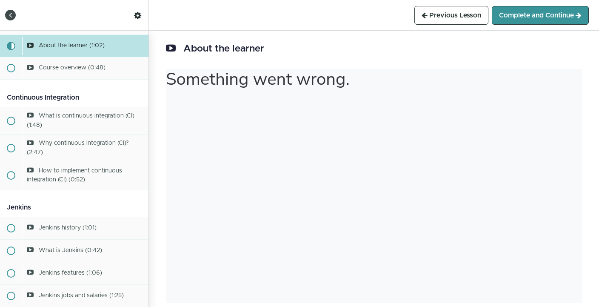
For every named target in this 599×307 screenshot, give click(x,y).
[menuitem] (137, 15)
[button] (10, 15)
